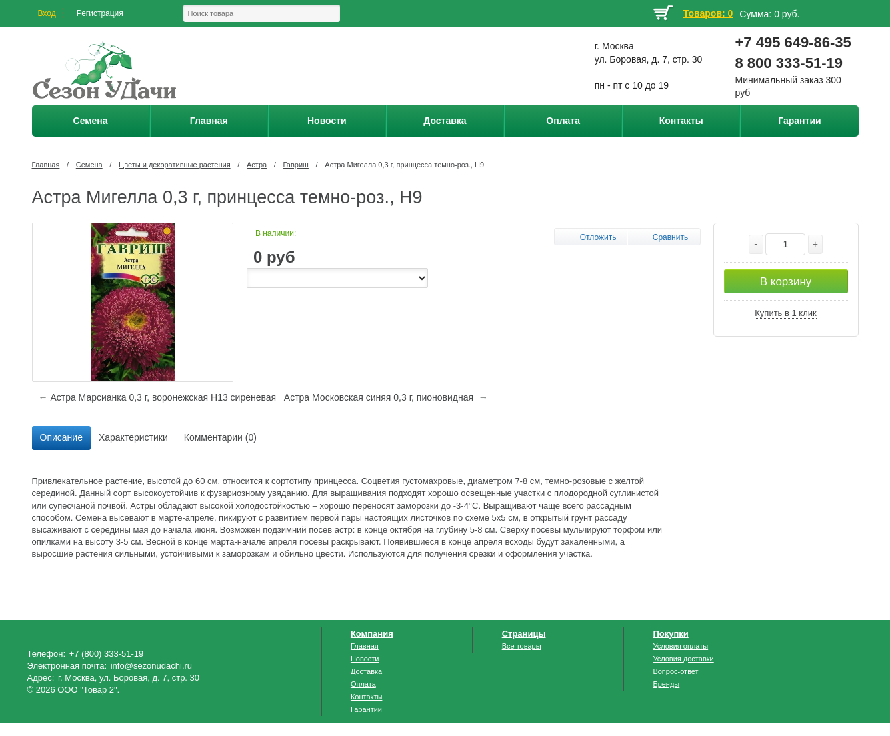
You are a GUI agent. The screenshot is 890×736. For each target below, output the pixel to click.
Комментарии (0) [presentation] (220, 437)
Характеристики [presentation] (133, 437)
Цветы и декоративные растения (175, 165)
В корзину (786, 281)
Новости (365, 659)
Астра (257, 165)
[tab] (61, 438)
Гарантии (366, 709)
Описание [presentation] (61, 437)
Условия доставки (683, 659)
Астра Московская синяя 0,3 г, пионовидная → (386, 397)
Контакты (367, 697)
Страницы (524, 634)
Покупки (670, 634)
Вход (47, 13)
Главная (46, 165)
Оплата (363, 684)
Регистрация (100, 13)
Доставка (366, 671)
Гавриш (296, 165)
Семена (89, 165)
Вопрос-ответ (675, 671)
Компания (372, 634)
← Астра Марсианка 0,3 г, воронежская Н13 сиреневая (158, 397)
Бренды (666, 684)
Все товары (521, 646)
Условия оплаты (680, 646)
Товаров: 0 (708, 13)
